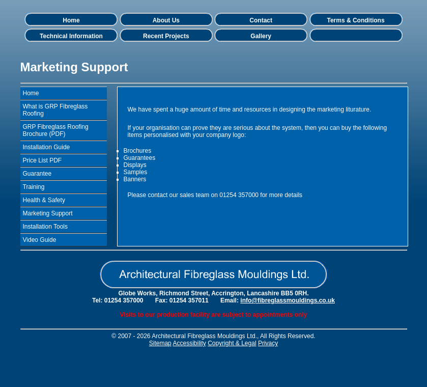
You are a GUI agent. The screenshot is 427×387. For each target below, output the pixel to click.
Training (34, 186)
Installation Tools (45, 226)
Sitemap (160, 343)
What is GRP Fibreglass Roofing (55, 110)
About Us (166, 20)
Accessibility (189, 343)
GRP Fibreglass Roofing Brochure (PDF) (56, 130)
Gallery (260, 36)
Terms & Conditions (355, 20)
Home (71, 20)
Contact (260, 20)
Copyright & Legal (232, 343)
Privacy (268, 343)
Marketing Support (48, 213)
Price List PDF (42, 160)
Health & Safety (44, 200)
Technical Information (71, 36)
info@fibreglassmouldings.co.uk (287, 300)
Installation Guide (46, 147)
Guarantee (37, 173)
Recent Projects (166, 36)
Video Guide (39, 239)
